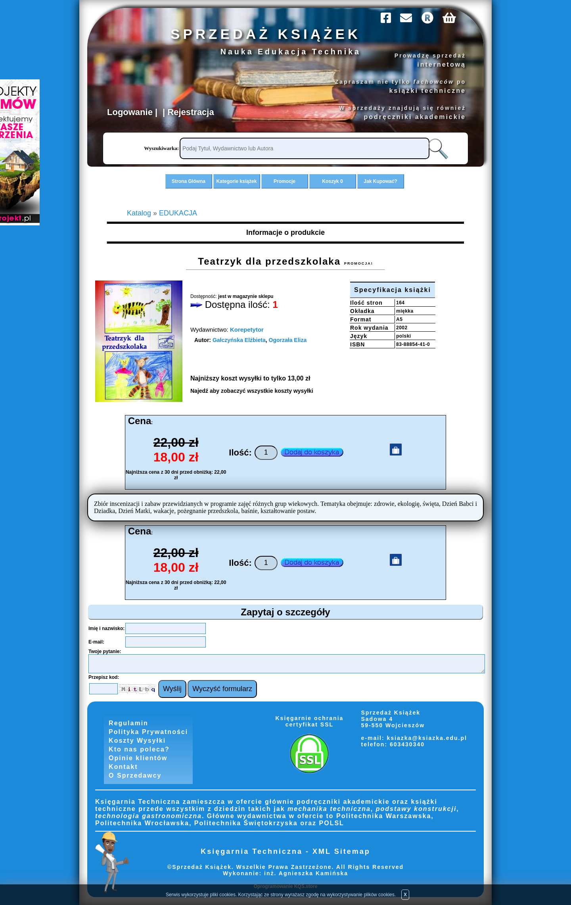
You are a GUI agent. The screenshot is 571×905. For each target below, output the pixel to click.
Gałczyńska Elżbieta (239, 340)
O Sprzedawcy (135, 775)
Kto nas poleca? (139, 749)
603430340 (406, 744)
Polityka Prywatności (148, 731)
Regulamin (128, 723)
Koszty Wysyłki (137, 740)
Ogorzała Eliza (288, 340)
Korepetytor (247, 329)
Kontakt (123, 766)
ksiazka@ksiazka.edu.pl (427, 738)
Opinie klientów (138, 758)
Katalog (139, 213)
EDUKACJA (178, 213)
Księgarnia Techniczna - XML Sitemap (285, 851)
